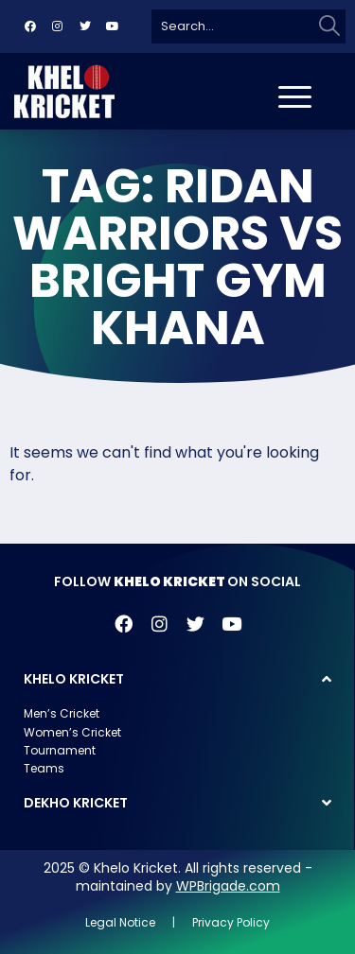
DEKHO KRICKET (76, 802)
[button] (177, 679)
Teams (44, 768)
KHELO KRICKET (74, 678)
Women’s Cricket (72, 732)
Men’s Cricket (61, 713)
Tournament (60, 750)
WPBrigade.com (228, 885)
